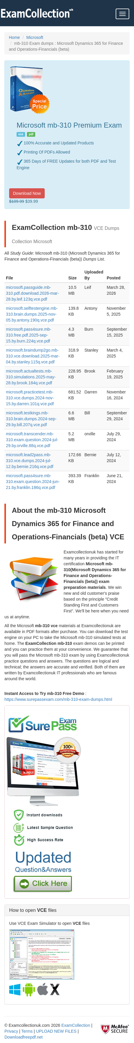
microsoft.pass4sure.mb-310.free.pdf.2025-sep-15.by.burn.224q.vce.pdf (28, 335)
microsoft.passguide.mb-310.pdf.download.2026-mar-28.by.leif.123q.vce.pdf (32, 293)
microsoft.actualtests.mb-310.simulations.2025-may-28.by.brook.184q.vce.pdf (31, 377)
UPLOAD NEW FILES (56, 1031)
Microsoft (34, 37)
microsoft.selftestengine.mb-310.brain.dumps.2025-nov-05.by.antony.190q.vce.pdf (32, 314)
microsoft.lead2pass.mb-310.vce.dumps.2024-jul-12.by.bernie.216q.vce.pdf (29, 460)
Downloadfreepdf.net (23, 1037)
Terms (27, 1031)
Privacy (11, 1031)
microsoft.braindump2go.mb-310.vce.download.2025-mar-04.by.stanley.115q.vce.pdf (32, 356)
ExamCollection (75, 1025)
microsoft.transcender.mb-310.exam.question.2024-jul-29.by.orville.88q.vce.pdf (32, 439)
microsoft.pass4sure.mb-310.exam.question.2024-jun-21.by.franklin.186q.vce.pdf (32, 481)
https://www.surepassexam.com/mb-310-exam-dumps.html (58, 699)
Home (14, 37)
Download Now (27, 193)
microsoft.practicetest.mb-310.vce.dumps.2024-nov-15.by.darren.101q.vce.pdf (30, 398)
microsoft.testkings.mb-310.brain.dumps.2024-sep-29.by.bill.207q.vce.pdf (31, 419)
